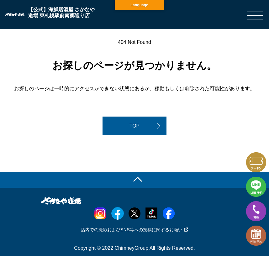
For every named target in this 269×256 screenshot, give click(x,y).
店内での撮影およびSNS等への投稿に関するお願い (134, 229)
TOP (134, 125)
